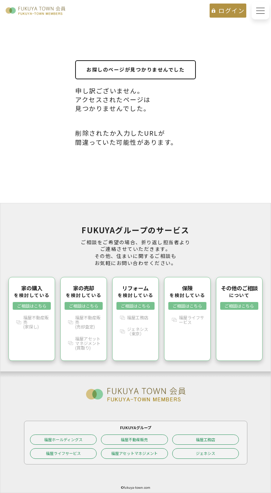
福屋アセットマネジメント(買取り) (88, 343)
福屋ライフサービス (191, 319)
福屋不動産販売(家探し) (36, 321)
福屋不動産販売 (134, 439)
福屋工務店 (137, 317)
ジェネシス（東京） (137, 331)
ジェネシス (205, 453)
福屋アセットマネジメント (134, 453)
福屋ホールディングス (63, 439)
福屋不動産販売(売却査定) (88, 321)
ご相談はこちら (32, 306)
